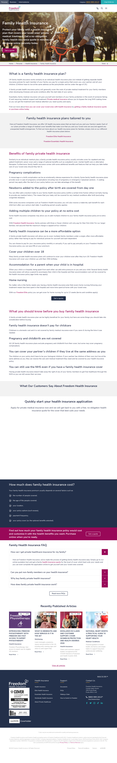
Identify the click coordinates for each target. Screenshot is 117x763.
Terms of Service (75, 742)
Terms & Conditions (83, 748)
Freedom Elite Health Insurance (58, 136)
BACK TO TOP (102, 677)
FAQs (62, 690)
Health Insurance (31, 64)
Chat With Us (109, 2)
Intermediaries (24, 2)
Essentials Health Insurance (43, 694)
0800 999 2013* (95, 697)
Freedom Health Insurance (23, 223)
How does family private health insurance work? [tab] (59, 584)
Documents (63, 687)
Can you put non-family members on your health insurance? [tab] (59, 572)
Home (11, 64)
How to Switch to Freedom (68, 698)
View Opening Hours (94, 699)
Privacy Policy (64, 742)
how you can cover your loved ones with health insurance (48, 107)
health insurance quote (51, 562)
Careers (94, 748)
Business (13, 2)
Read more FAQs (58, 593)
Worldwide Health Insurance (44, 698)
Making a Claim (65, 694)
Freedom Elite (22, 292)
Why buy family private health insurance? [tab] (59, 578)
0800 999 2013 (92, 2)
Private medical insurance (57, 99)
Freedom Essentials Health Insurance (58, 141)
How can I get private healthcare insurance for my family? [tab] (59, 552)
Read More (13, 654)
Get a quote (9, 50)
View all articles (58, 665)
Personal (4, 2)
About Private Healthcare (43, 702)
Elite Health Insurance (42, 690)
